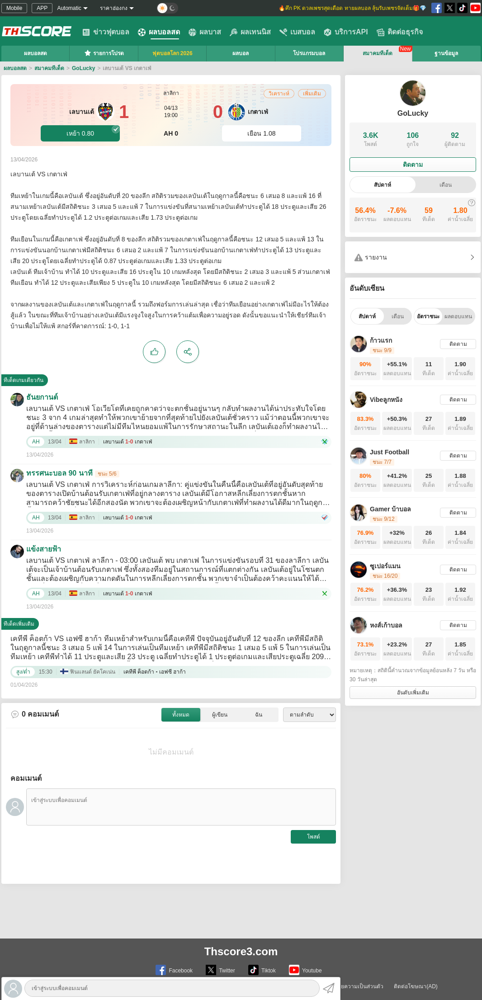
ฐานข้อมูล (446, 53)
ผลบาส (205, 32)
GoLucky (83, 68)
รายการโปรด (104, 53)
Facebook (174, 970)
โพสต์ (313, 837)
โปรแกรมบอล (309, 53)
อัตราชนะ (428, 316)
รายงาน (370, 257)
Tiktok (262, 970)
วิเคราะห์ (279, 93)
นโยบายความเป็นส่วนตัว (354, 986)
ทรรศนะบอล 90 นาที (59, 473)
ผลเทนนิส (250, 32)
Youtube (305, 970)
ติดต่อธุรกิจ (400, 32)
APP (42, 8)
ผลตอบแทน (458, 316)
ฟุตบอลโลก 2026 (172, 53)
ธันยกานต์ (42, 397)
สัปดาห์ (382, 185)
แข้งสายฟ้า (43, 549)
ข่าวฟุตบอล (105, 32)
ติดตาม (413, 164)
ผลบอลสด (159, 32)
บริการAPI (346, 32)
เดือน (445, 185)
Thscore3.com (241, 951)
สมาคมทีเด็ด (377, 53)
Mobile (14, 8)
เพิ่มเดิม (312, 93)
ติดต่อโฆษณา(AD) (416, 986)
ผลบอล (240, 53)
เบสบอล (297, 32)
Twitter (220, 970)
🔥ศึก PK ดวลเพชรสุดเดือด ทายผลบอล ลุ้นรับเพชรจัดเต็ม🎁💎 (352, 8)
